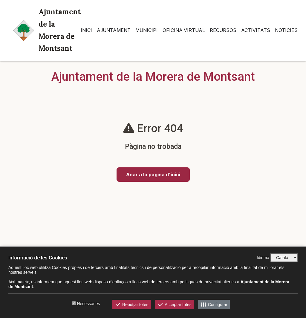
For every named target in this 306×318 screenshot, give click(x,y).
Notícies (286, 30)
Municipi (146, 30)
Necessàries (88, 303)
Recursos (223, 30)
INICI (86, 30)
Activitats (255, 30)
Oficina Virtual (184, 30)
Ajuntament (114, 30)
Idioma (263, 257)
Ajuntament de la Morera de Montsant (47, 30)
